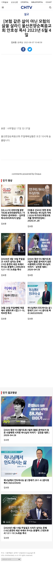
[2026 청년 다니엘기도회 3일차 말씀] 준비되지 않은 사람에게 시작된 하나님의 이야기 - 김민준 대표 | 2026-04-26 (39, 264)
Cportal (25, 2)
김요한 (13, 42)
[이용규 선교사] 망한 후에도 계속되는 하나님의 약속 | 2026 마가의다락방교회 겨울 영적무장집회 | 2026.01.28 (39, 215)
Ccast (49, 2)
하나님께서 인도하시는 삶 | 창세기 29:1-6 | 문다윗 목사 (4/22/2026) (40, 310)
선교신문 (14, 2)
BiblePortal (37, 2)
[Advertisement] (26, 358)
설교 (26, 14)
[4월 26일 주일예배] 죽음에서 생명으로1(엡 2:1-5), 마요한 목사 (13, 310)
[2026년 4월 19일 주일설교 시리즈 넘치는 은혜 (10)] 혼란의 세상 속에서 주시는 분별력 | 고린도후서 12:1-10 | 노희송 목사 (13, 264)
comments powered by (26, 174)
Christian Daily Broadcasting (26, 7)
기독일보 (4, 2)
